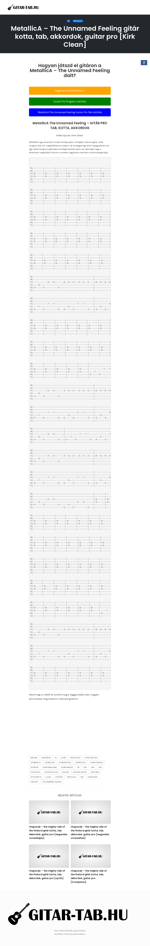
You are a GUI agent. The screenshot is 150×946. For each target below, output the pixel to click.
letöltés (59, 777)
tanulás (34, 782)
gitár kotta (75, 758)
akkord (34, 758)
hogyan (65, 772)
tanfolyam (92, 777)
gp (78, 767)
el (56, 758)
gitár (63, 758)
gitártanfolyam (50, 767)
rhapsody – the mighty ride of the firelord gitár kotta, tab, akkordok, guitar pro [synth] (47, 874)
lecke (48, 777)
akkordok (46, 758)
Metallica (78, 21)
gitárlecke (50, 763)
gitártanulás (67, 767)
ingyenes (95, 772)
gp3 (85, 767)
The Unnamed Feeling (51, 782)
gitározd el (80, 763)
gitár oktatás (91, 758)
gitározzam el (96, 763)
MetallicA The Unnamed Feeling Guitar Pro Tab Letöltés (70, 112)
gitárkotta (36, 763)
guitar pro (35, 772)
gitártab (34, 767)
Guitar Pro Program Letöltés (69, 101)
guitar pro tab (51, 772)
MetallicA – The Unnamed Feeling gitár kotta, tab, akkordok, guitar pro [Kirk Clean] (75, 36)
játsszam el (36, 777)
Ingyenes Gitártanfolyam (70, 90)
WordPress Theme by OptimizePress (69, 934)
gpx (100, 767)
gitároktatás (65, 763)
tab (81, 777)
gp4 (92, 767)
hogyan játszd (80, 772)
